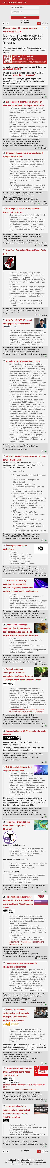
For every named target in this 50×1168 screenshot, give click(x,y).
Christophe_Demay (31, 86)
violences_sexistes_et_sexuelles (29, 1052)
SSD (28, 534)
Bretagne (37, 90)
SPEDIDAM (26, 1137)
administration (10, 1093)
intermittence (15, 808)
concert (27, 569)
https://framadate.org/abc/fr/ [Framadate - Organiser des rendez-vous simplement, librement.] (13, 889)
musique (19, 1054)
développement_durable (13, 715)
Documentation (35, 1164)
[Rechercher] (25, 17)
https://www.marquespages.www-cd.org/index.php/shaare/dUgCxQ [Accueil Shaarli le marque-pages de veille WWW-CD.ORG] (25, 94)
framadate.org (40, 885)
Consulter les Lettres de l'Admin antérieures (20, 1089)
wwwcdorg (8, 86)
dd (4, 90)
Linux (7, 445)
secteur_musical (9, 1054)
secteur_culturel (24, 717)
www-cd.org (19, 86)
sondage (26, 885)
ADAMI (18, 1137)
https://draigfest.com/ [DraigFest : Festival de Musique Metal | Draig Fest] (11, 313)
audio (19, 445)
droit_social (23, 234)
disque (14, 534)
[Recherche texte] (25, 7)
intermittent (35, 139)
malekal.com (36, 534)
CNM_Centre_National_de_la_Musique (16, 1057)
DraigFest (8, 308)
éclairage (8, 567)
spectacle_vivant (16, 88)
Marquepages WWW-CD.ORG (14, 2)
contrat (15, 234)
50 (42, 23)
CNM (25, 1054)
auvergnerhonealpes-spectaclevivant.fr (29, 719)
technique (36, 567)
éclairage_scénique (19, 567)
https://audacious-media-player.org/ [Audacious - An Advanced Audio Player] (15, 449)
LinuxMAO (16, 753)
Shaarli (13, 1160)
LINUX (7, 534)
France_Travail (21, 350)
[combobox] (25, 12)
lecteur (13, 445)
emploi (13, 139)
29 (42, 308)
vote (32, 885)
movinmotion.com (33, 350)
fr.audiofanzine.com (38, 569)
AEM (6, 139)
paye (12, 193)
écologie (31, 715)
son (36, 753)
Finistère (37, 308)
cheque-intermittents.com (33, 141)
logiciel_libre (11, 90)
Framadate (8, 885)
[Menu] (48, 3)
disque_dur (21, 534)
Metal (22, 308)
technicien (26, 139)
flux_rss (29, 90)
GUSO (7, 808)
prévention (8, 1052)
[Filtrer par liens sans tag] (3, 23)
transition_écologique (10, 717)
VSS (15, 1052)
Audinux (8, 753)
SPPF (40, 1137)
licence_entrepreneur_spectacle (23, 994)
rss (23, 90)
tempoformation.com (31, 810)
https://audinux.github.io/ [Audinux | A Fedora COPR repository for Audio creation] (11, 760)
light (29, 567)
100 (46, 23)
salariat (24, 808)
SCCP (34, 1137)
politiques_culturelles (37, 88)
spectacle (7, 141)
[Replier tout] (7, 23)
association (42, 86)
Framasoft (17, 885)
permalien (22, 92)
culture (6, 88)
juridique (8, 234)
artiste (19, 139)
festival (26, 88)
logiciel (18, 193)
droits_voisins (9, 1137)
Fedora (6, 755)
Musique (24, 753)
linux (18, 90)
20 (39, 23)
